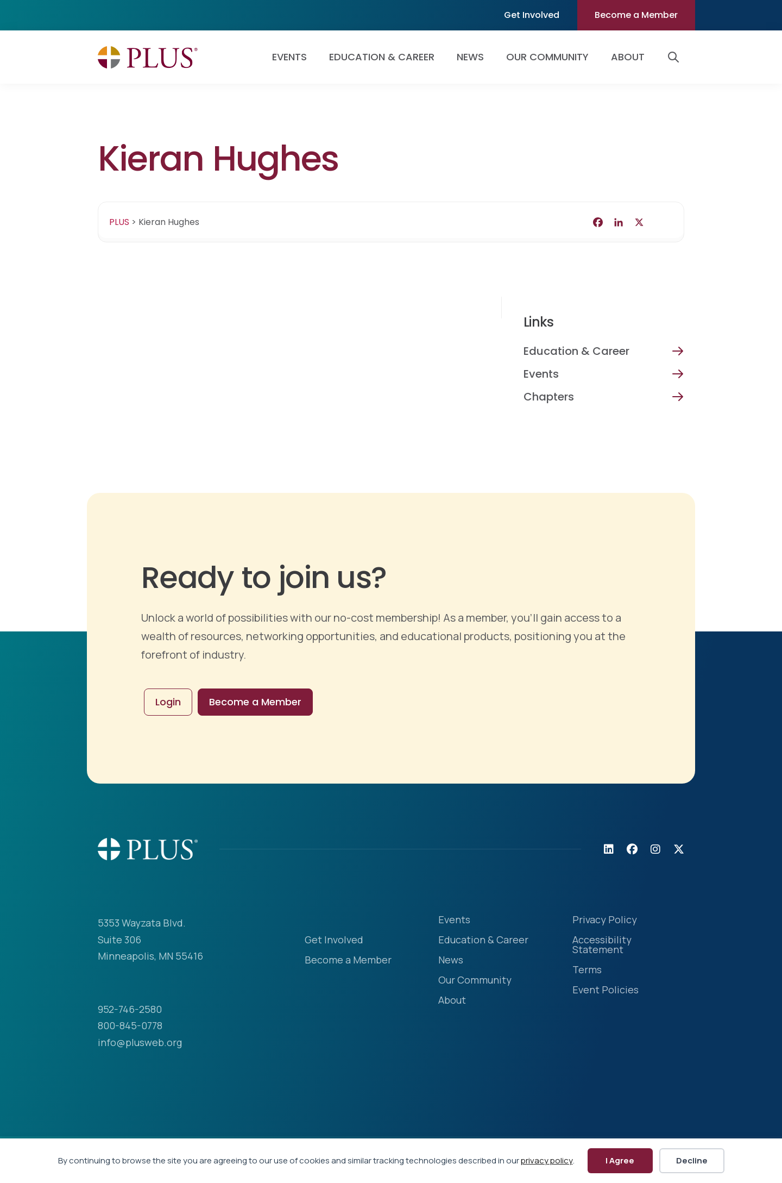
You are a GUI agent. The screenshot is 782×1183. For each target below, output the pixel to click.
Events (541, 373)
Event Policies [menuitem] (605, 990)
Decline (692, 1160)
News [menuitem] (470, 57)
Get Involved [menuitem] (531, 15)
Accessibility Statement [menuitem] (602, 945)
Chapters (549, 396)
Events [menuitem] (289, 57)
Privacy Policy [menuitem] (604, 920)
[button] (675, 57)
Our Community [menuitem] (547, 57)
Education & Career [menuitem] (381, 57)
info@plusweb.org (140, 1042)
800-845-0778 (130, 1025)
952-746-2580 (130, 1009)
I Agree (620, 1160)
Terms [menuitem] (587, 970)
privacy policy (547, 1160)
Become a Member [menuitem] (636, 15)
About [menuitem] (628, 57)
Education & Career (576, 351)
